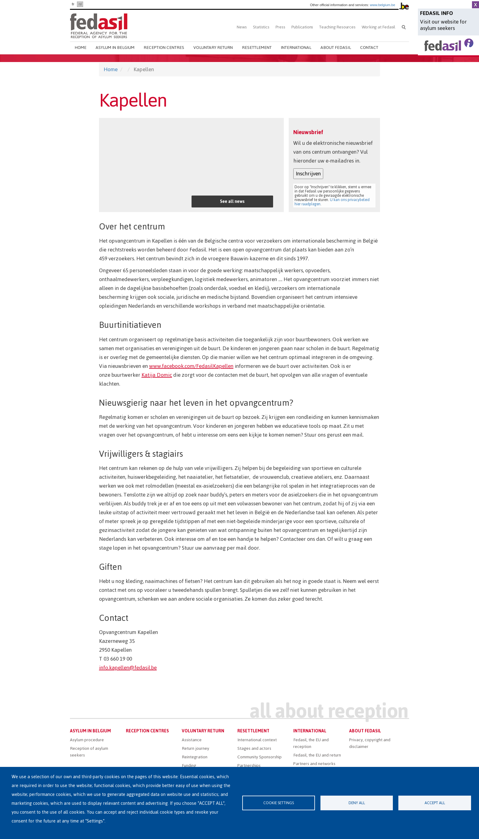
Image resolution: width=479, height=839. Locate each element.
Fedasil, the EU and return (317, 755)
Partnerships (249, 765)
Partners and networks (314, 764)
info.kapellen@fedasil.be (128, 667)
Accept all (435, 803)
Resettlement (257, 47)
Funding (189, 765)
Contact (369, 47)
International (296, 47)
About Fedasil (335, 47)
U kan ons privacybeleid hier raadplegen (332, 202)
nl (80, 4)
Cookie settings (278, 803)
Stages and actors (254, 748)
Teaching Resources (337, 27)
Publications (302, 27)
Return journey (195, 748)
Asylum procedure (87, 740)
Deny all (357, 803)
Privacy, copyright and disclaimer (369, 743)
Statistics (261, 27)
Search (403, 27)
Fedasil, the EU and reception (311, 743)
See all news (232, 201)
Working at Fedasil (378, 27)
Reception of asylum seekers (89, 751)
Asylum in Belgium (115, 47)
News (242, 27)
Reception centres (164, 47)
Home (80, 47)
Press (280, 27)
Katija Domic (156, 375)
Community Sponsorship (259, 757)
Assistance (192, 740)
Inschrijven (308, 173)
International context (257, 740)
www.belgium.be (382, 5)
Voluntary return (213, 47)
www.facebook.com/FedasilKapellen (191, 366)
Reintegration (194, 757)
